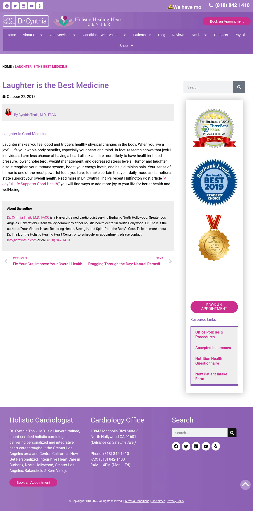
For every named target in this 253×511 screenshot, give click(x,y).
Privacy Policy (175, 501)
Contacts (221, 35)
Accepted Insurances (213, 348)
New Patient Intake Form (211, 376)
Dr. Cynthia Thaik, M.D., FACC (28, 217)
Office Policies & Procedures (209, 334)
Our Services (63, 35)
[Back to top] (245, 484)
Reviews (178, 35)
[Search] (239, 87)
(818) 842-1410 (58, 240)
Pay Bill (240, 35)
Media (199, 35)
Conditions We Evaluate (104, 35)
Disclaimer (158, 501)
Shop (126, 46)
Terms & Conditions (137, 501)
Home (11, 35)
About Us (33, 35)
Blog (161, 35)
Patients (142, 35)
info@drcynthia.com (22, 240)
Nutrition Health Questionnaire (208, 361)
